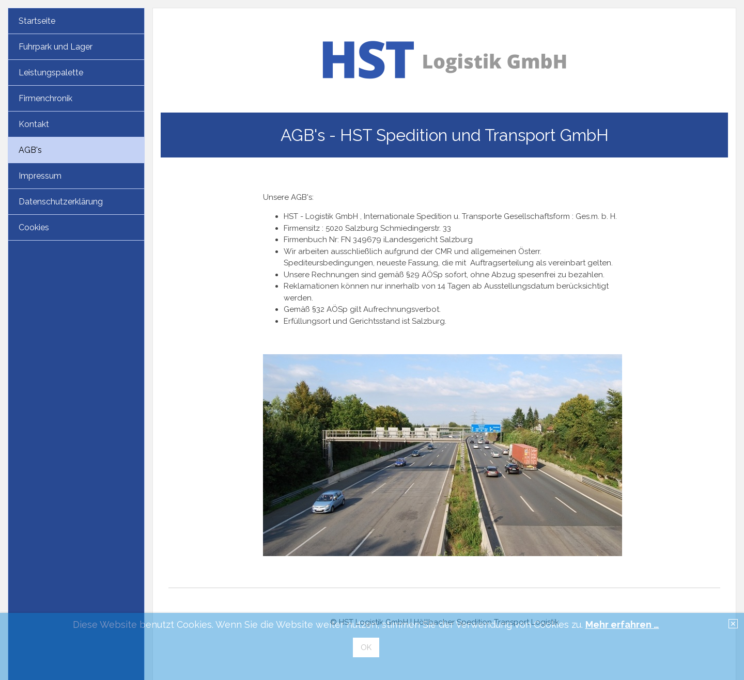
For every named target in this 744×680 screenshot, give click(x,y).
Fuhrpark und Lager (55, 47)
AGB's (30, 150)
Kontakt (34, 124)
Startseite (37, 21)
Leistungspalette (51, 72)
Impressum (40, 176)
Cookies (34, 227)
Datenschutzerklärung (61, 202)
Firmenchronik (45, 98)
